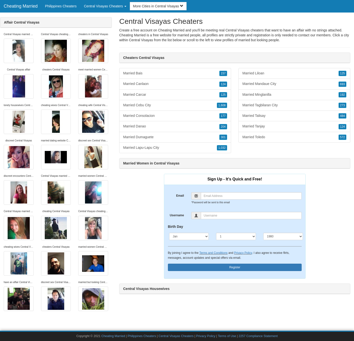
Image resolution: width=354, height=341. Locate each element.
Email (180, 195)
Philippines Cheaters (60, 6)
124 (223, 84)
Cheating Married (21, 6)
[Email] (251, 196)
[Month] (189, 236)
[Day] (236, 236)
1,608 (222, 105)
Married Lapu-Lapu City (175, 147)
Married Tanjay (294, 126)
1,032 (222, 148)
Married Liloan (294, 73)
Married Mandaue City (294, 84)
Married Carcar (175, 94)
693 (342, 84)
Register (234, 267)
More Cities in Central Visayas (158, 6)
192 (342, 94)
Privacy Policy (243, 253)
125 (223, 94)
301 (223, 137)
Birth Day (175, 227)
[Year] (283, 236)
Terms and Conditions (213, 253)
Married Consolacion (175, 116)
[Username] (251, 215)
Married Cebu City (175, 105)
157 (223, 73)
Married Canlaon (175, 84)
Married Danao (175, 126)
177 (223, 116)
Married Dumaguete (175, 137)
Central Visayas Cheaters (176, 336)
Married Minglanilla (294, 94)
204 (223, 126)
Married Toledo (294, 137)
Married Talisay (294, 116)
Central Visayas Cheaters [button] (105, 6)
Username (177, 215)
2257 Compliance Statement (258, 336)
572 (342, 137)
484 (342, 116)
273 (342, 105)
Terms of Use (227, 336)
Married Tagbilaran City (294, 105)
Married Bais (175, 73)
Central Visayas (141, 40)
